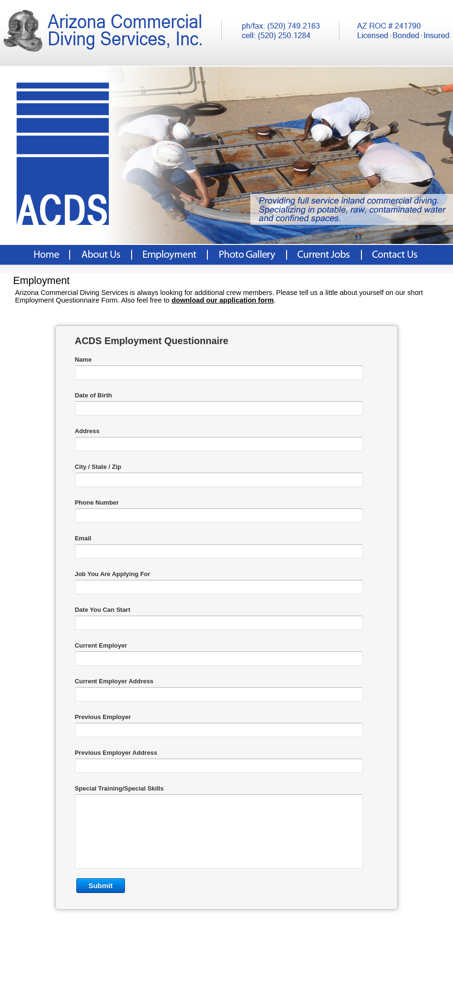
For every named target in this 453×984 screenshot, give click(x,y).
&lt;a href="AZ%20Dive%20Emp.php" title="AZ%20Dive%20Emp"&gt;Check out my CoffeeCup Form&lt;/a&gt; (226, 644)
